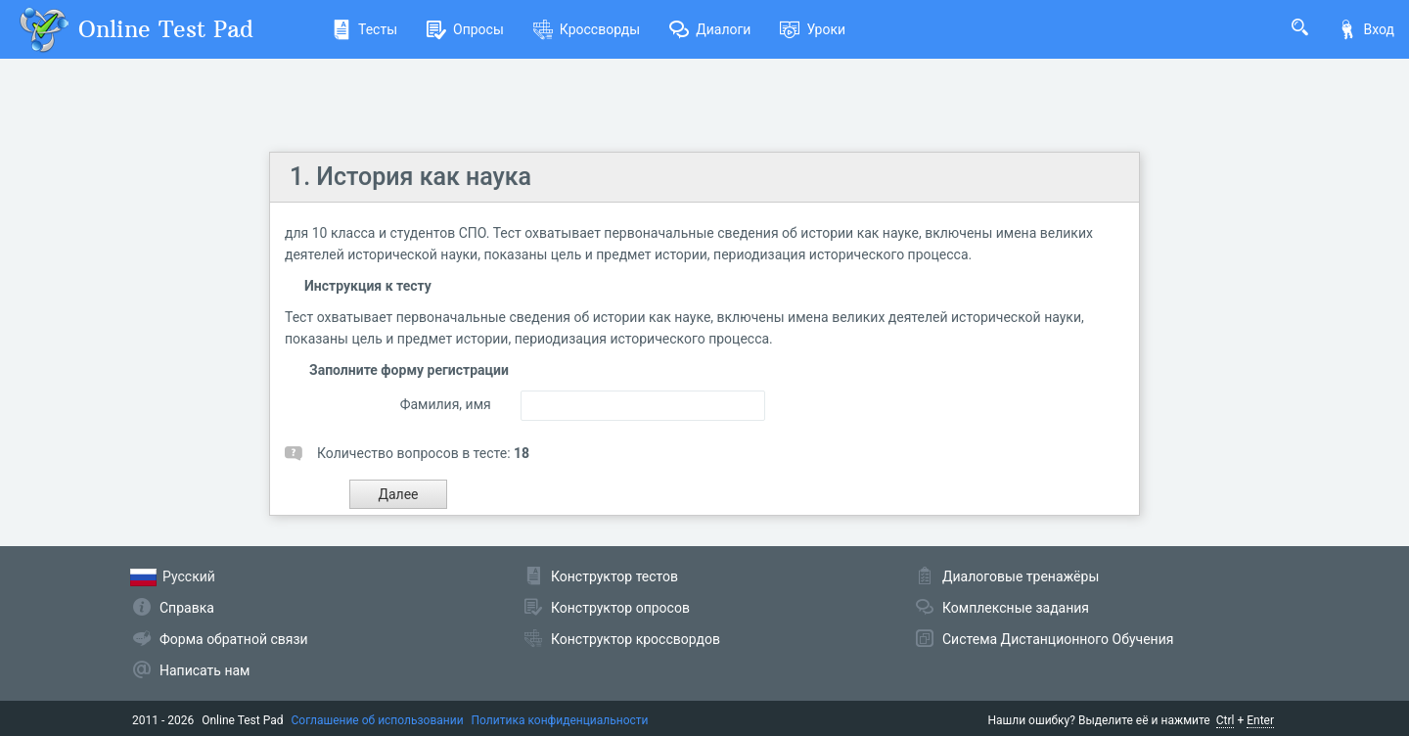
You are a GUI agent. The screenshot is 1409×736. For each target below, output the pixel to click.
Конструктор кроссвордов (635, 639)
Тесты (364, 29)
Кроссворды (586, 29)
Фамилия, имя (445, 404)
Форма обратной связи (233, 639)
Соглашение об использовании (378, 720)
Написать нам (204, 670)
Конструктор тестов (614, 576)
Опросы (465, 29)
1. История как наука (410, 176)
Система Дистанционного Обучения (1057, 639)
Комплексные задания (1015, 608)
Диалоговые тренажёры (1020, 576)
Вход (1366, 29)
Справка (186, 608)
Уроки (812, 29)
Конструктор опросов (620, 608)
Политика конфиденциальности (560, 720)
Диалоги (709, 29)
